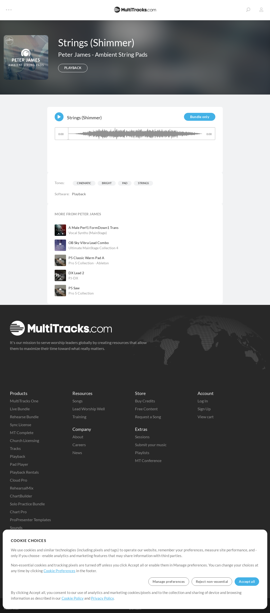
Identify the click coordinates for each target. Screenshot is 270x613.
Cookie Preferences (59, 570)
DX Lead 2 (76, 273)
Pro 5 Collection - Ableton (88, 263)
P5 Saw (74, 288)
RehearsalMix (21, 488)
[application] (135, 136)
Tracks (15, 448)
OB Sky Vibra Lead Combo (88, 243)
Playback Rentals (24, 472)
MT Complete (21, 432)
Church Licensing (24, 440)
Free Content (146, 408)
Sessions (142, 436)
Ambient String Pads (121, 54)
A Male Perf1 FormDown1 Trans (93, 227)
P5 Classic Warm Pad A (86, 258)
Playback (17, 456)
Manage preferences (169, 581)
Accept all (247, 581)
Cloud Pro (18, 480)
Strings (143, 183)
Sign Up (204, 408)
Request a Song (148, 416)
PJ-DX (73, 278)
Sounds (16, 527)
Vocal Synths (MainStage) (87, 233)
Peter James (75, 54)
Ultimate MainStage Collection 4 (93, 248)
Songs (77, 400)
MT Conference (148, 460)
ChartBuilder (21, 495)
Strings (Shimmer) (84, 117)
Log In (203, 400)
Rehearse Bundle (24, 416)
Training (79, 416)
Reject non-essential (212, 581)
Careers (79, 444)
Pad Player (19, 464)
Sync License (20, 424)
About (77, 436)
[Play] (59, 116)
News (77, 452)
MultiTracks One (24, 400)
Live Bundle (20, 408)
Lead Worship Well (88, 408)
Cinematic (84, 183)
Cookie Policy (73, 598)
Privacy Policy (102, 598)
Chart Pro (18, 511)
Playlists (142, 452)
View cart (206, 416)
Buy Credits (145, 400)
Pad (124, 183)
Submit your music (150, 444)
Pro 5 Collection (81, 293)
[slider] (135, 134)
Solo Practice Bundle (27, 503)
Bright (107, 183)
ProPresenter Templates (30, 519)
